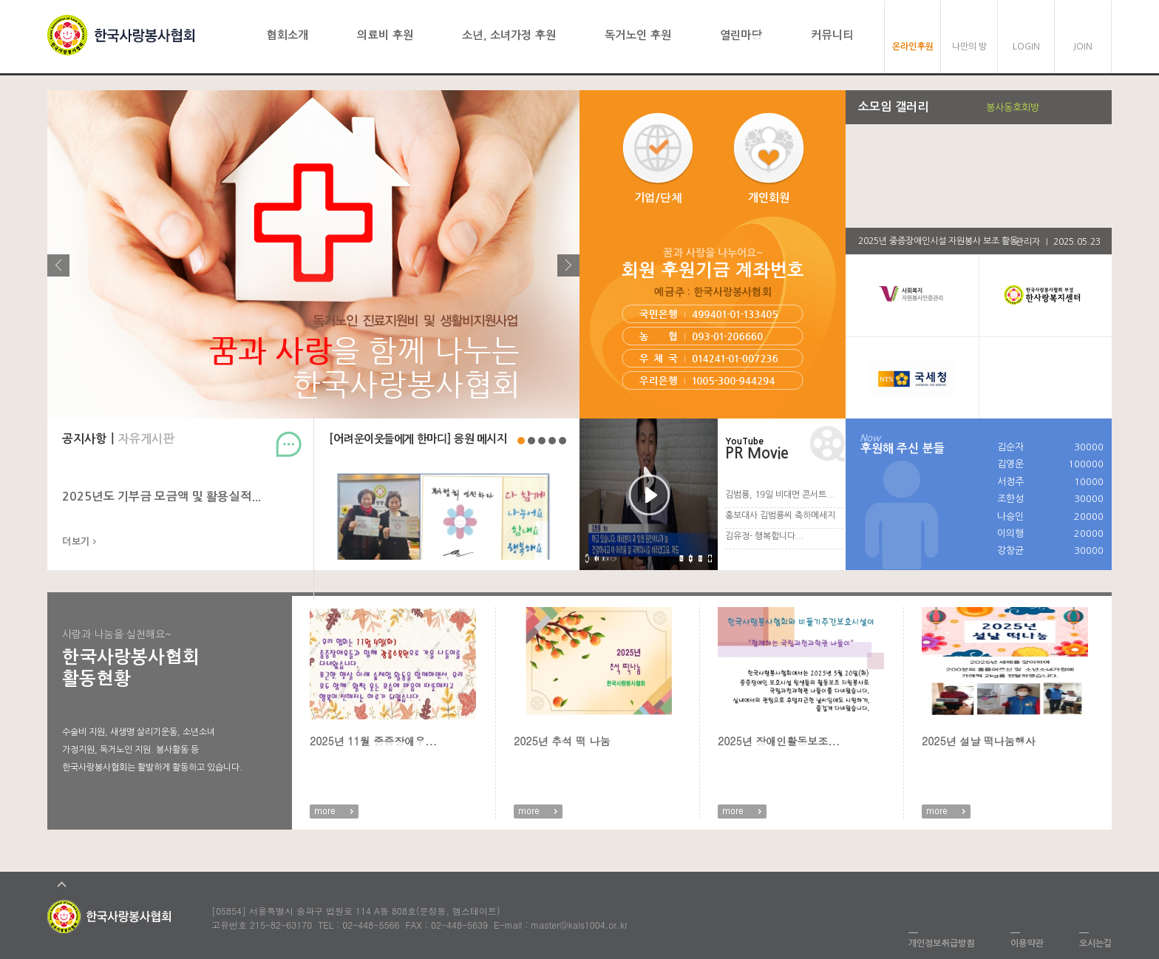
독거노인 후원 (638, 35)
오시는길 (1095, 943)
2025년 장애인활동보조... (779, 740)
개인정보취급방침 (941, 943)
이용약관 (1027, 943)
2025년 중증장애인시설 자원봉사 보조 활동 (938, 241)
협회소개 (287, 35)
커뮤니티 (832, 35)
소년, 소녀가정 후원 (509, 35)
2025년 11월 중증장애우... (373, 740)
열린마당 (741, 35)
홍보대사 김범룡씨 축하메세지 (780, 515)
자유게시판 (146, 438)
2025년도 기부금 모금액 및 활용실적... (161, 496)
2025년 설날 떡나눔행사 (979, 740)
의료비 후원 (385, 35)
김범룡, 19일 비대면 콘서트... (780, 494)
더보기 (75, 541)
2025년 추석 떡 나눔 (562, 740)
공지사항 (84, 438)
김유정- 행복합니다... (764, 536)
